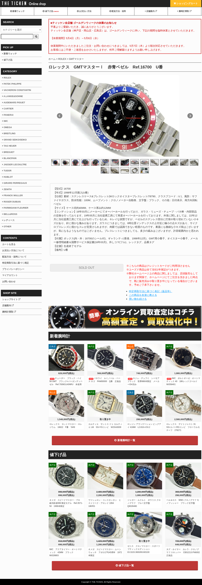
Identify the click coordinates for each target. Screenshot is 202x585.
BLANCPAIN (9, 158)
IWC (5, 121)
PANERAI (7, 115)
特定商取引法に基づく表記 (15, 263)
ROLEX (62, 59)
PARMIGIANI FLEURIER (15, 208)
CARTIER (7, 108)
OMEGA (7, 127)
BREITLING (9, 133)
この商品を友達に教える (143, 295)
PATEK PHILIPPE (12, 84)
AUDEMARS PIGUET (13, 102)
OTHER (6, 226)
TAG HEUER (9, 146)
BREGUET (8, 152)
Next (190, 116)
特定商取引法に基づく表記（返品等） (150, 291)
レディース (8, 220)
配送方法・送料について (14, 256)
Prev (59, 116)
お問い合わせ (8, 281)
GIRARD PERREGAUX (14, 183)
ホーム (52, 59)
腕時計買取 (184, 11)
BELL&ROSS (9, 214)
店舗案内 (151, 11)
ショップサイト (11, 299)
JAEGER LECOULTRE (14, 164)
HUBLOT (7, 177)
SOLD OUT (86, 267)
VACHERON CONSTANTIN (16, 90)
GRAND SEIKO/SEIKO (14, 139)
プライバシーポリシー (13, 269)
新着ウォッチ (17, 11)
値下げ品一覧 (125, 565)
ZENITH (7, 189)
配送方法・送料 (117, 11)
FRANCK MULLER (12, 195)
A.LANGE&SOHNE (12, 96)
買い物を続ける (138, 298)
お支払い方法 (84, 11)
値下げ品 (51, 11)
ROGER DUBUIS (11, 201)
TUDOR (7, 170)
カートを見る (8, 244)
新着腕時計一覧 (124, 440)
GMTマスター (76, 59)
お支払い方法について (13, 250)
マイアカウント (10, 275)
